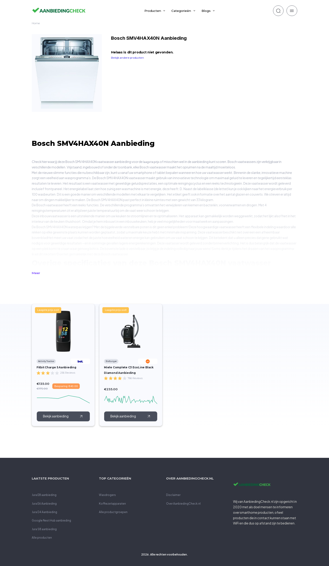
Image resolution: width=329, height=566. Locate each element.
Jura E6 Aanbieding (44, 503)
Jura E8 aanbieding (44, 495)
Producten (152, 11)
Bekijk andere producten (127, 57)
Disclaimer (173, 495)
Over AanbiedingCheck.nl (183, 503)
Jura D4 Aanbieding (44, 512)
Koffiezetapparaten (112, 503)
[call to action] (63, 416)
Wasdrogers (107, 495)
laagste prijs (151, 162)
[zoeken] (278, 10)
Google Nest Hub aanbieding (51, 520)
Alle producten (42, 537)
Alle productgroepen (113, 512)
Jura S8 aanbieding (44, 529)
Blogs (206, 11)
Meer (36, 273)
